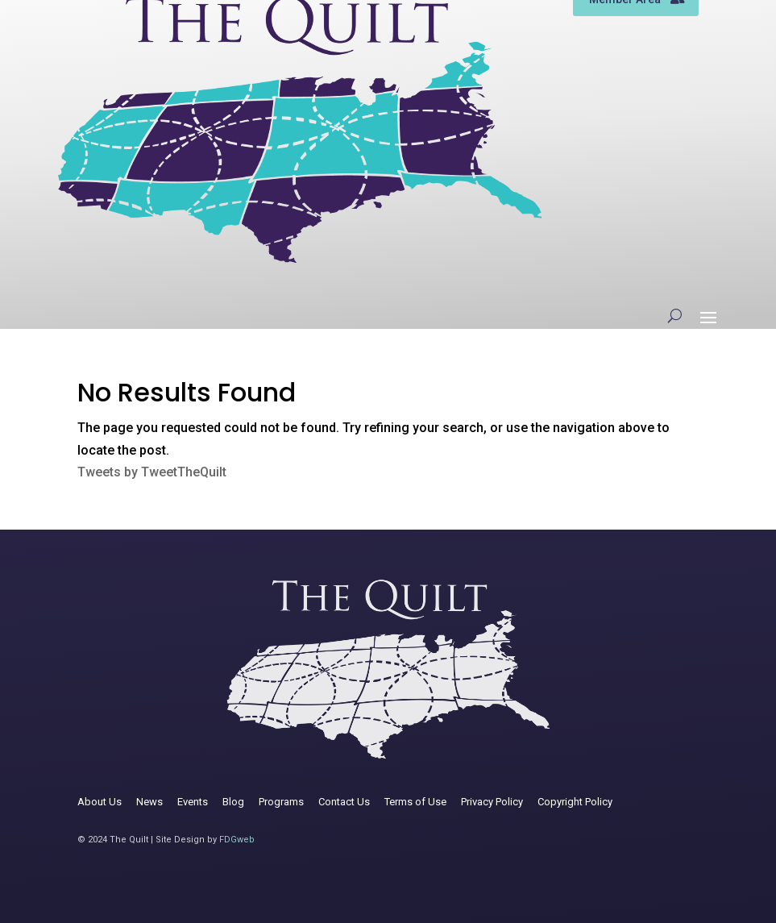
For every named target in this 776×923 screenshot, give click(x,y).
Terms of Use (415, 802)
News (149, 802)
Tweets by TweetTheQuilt (151, 472)
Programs (281, 802)
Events (192, 802)
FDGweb (237, 839)
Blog (233, 802)
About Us (99, 802)
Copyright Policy (574, 802)
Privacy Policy (492, 802)
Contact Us (344, 802)
